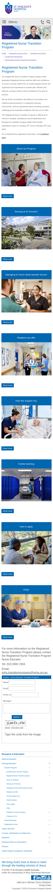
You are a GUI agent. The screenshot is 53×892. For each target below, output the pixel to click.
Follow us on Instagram (43, 877)
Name (6, 682)
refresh (7, 728)
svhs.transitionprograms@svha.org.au (25, 672)
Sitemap (31, 882)
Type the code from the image (23, 734)
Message (7, 700)
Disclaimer (46, 882)
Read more (7, 196)
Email (5, 688)
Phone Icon (43, 22)
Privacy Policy (45, 885)
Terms (38, 882)
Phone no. (7, 695)
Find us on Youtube (49, 877)
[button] (4, 21)
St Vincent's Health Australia (26, 870)
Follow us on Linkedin (38, 877)
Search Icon (49, 22)
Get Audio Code (17, 728)
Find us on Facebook (33, 877)
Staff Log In (21, 882)
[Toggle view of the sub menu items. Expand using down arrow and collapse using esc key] (49, 772)
